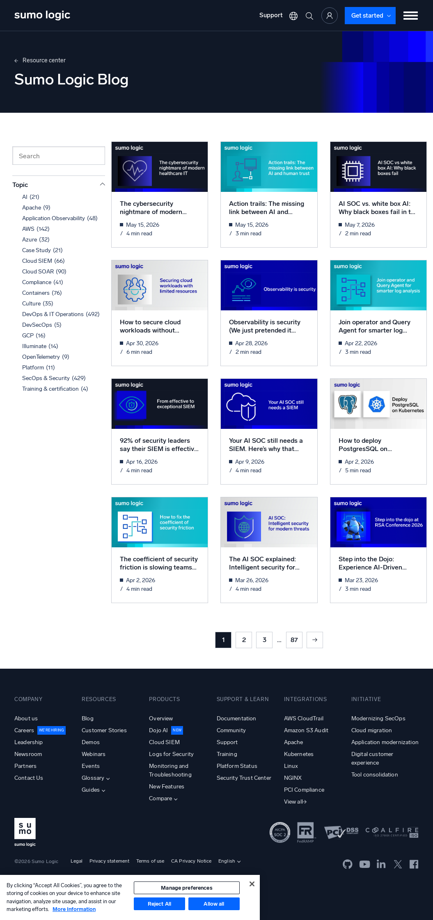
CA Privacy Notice (191, 861)
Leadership (28, 742)
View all (293, 801)
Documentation (237, 718)
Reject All (159, 904)
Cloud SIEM (164, 742)
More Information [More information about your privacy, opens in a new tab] (74, 909)
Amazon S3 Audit (306, 730)
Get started (367, 15)
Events (91, 766)
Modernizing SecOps (378, 718)
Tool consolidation (374, 774)
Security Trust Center (244, 777)
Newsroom (28, 754)
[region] (130, 897)
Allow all (214, 904)
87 (294, 640)
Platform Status (237, 766)
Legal (77, 861)
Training (227, 754)
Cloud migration (371, 730)
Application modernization (385, 742)
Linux (291, 766)
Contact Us (29, 777)
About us (26, 718)
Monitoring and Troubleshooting (170, 770)
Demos (91, 742)
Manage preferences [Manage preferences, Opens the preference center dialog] (186, 888)
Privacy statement (109, 861)
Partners (25, 766)
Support (271, 15)
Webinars (93, 754)
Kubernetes (299, 754)
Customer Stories (104, 730)
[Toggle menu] (410, 15)
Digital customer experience (372, 758)
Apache (293, 742)
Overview (161, 718)
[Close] (252, 884)
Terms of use (150, 861)
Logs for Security (171, 754)
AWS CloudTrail (303, 718)
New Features (166, 786)
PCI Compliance (304, 789)
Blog (88, 718)
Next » (315, 640)
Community (231, 730)
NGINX (293, 777)
